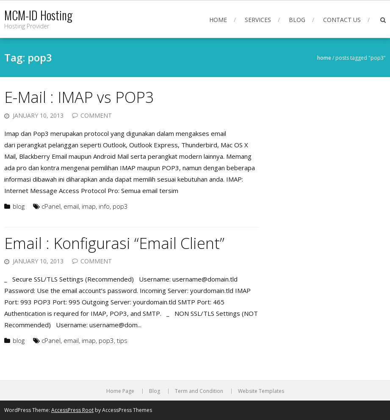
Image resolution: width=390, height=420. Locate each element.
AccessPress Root (72, 410)
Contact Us (342, 20)
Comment (96, 115)
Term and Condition (199, 391)
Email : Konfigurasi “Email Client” (114, 243)
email (71, 206)
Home (218, 20)
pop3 (120, 206)
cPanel (51, 206)
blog (19, 206)
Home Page (120, 391)
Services (258, 20)
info (104, 206)
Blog (297, 20)
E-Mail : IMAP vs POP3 (79, 97)
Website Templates (261, 391)
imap (89, 206)
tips (122, 340)
